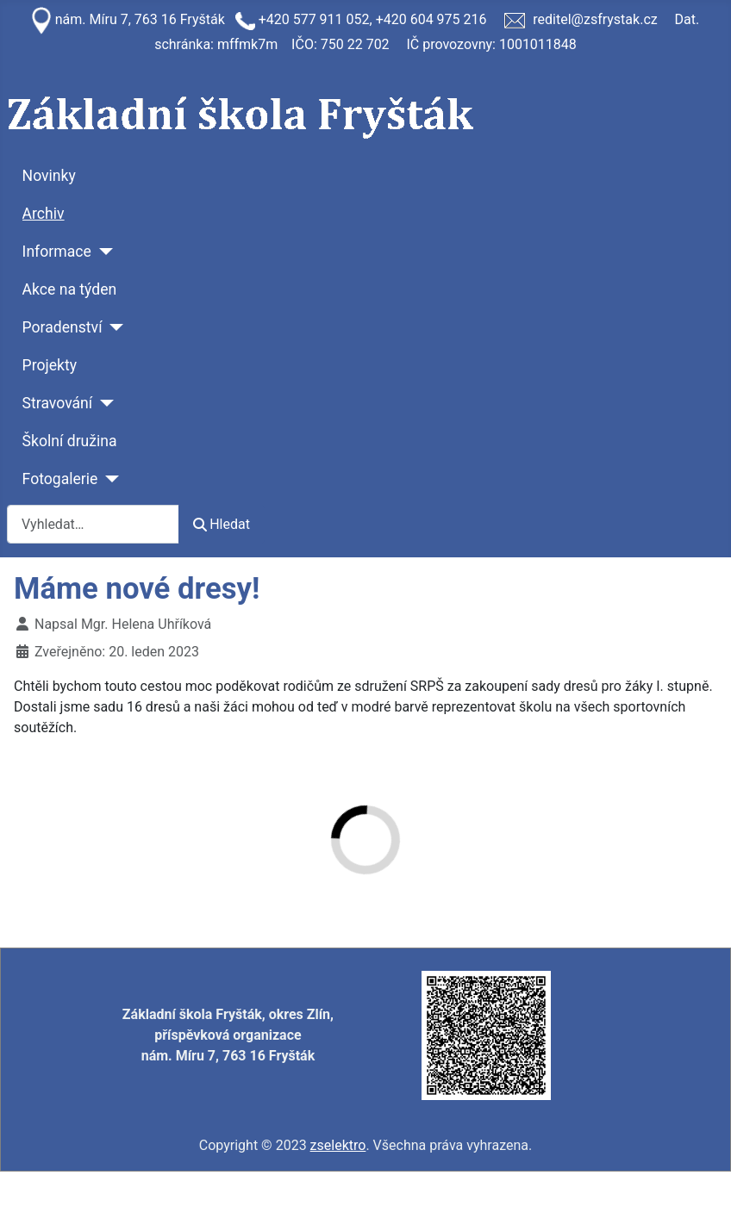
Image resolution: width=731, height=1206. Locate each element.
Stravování (57, 403)
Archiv (43, 213)
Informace (56, 251)
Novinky (49, 175)
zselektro (338, 1145)
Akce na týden (69, 289)
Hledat (221, 524)
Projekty (49, 365)
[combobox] (93, 524)
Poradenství (62, 327)
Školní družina (69, 441)
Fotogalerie (60, 479)
